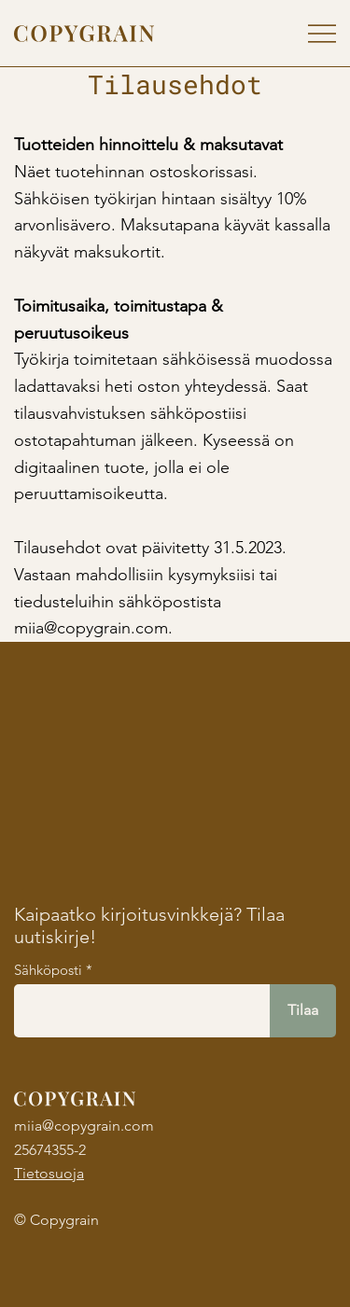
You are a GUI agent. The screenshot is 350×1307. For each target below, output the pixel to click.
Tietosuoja (49, 1173)
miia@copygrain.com (84, 1125)
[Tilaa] (303, 1010)
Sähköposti (48, 970)
